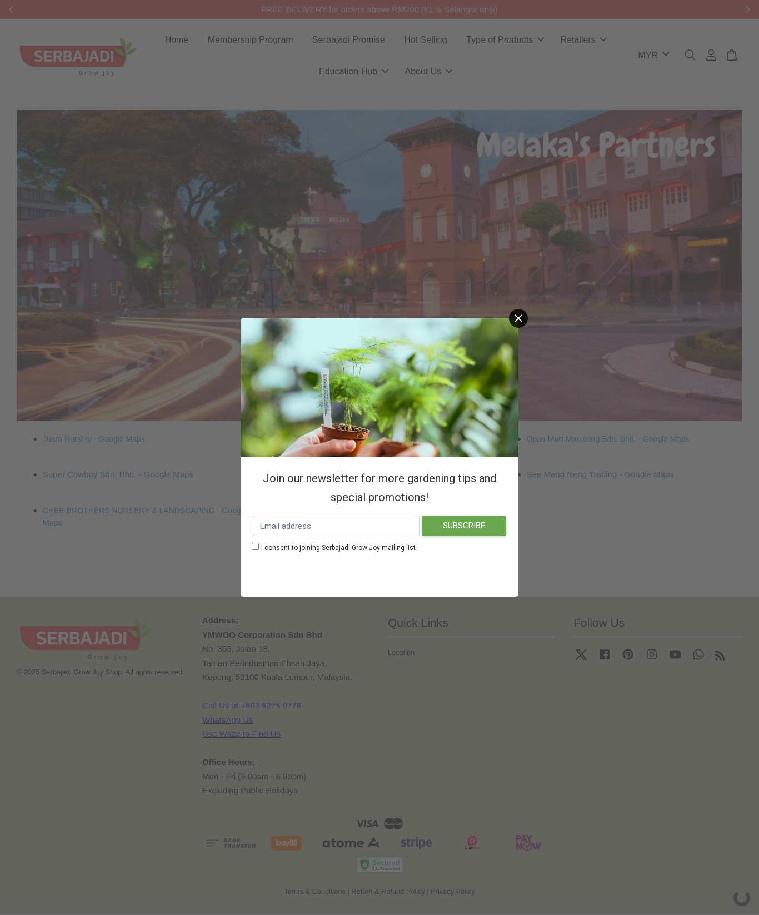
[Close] (518, 318)
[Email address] (336, 526)
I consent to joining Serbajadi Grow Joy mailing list (338, 548)
